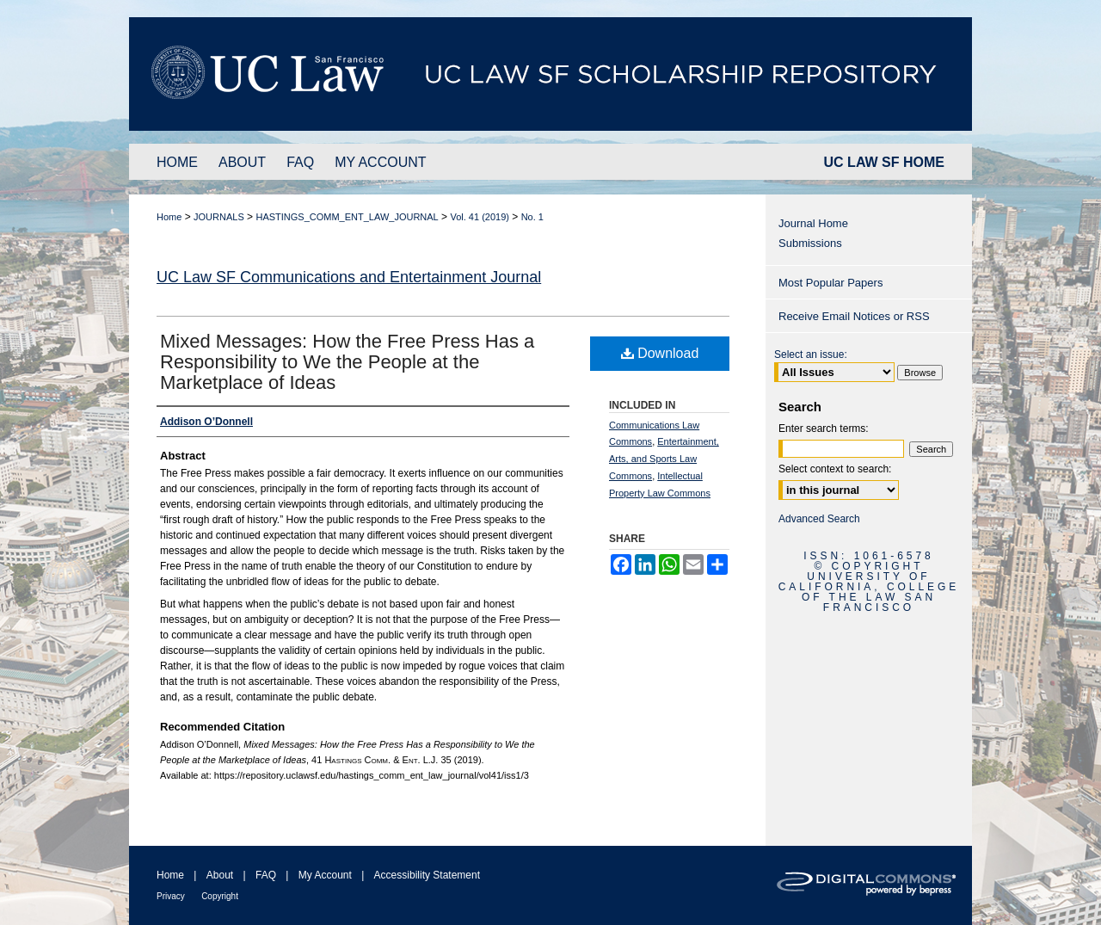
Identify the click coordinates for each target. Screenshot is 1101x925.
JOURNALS (219, 217)
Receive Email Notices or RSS (854, 316)
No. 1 (532, 217)
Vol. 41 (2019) (479, 217)
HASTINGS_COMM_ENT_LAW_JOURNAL (346, 217)
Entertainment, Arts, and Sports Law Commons (664, 458)
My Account (325, 875)
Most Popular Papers (830, 282)
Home (169, 217)
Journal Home (813, 223)
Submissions (810, 243)
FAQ (265, 875)
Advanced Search (819, 519)
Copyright (219, 896)
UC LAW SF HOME (884, 162)
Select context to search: (834, 469)
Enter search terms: (823, 428)
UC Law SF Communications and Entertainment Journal (349, 277)
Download (660, 353)
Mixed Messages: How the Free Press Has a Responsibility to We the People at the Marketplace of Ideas (347, 361)
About (219, 875)
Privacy (171, 896)
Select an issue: (810, 354)
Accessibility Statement (427, 875)
